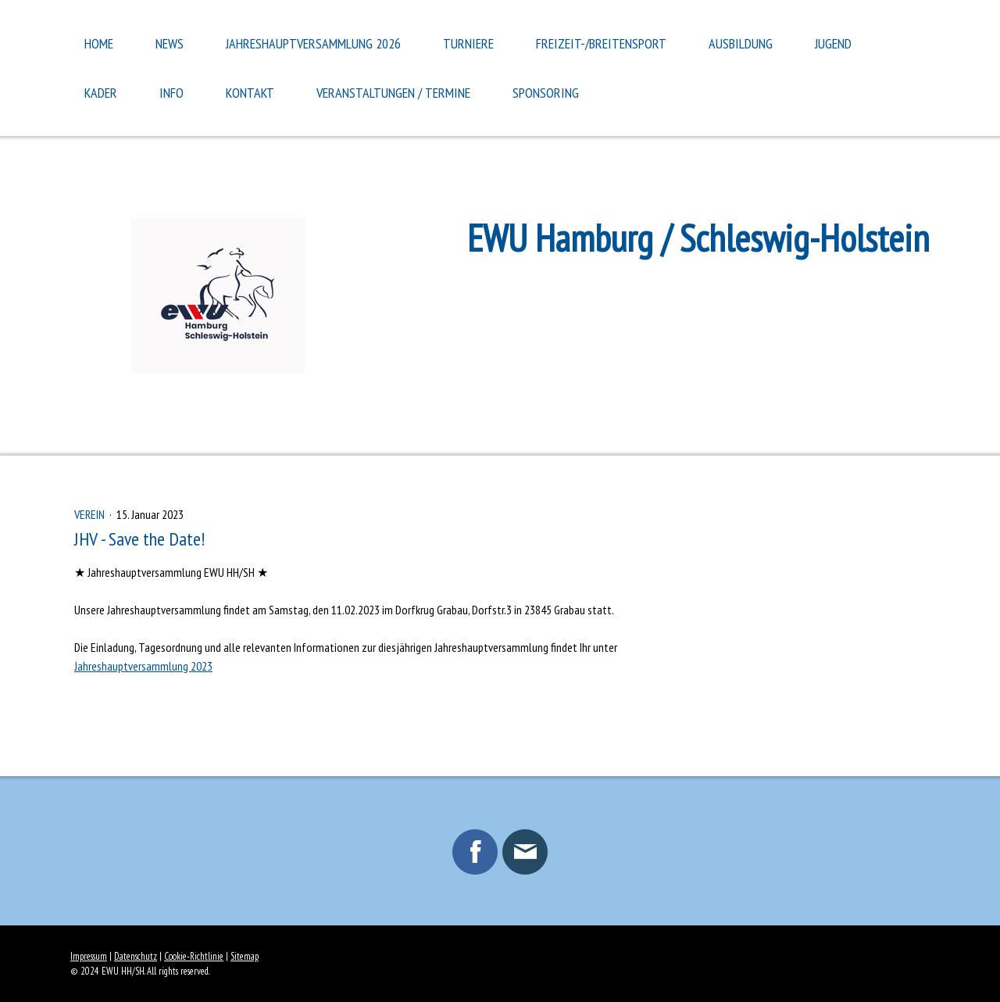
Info (171, 93)
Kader (100, 93)
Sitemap (244, 956)
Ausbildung (741, 43)
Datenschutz (135, 956)
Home (98, 43)
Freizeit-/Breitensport (601, 43)
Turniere (468, 43)
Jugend (833, 43)
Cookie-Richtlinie (193, 956)
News (169, 43)
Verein (90, 514)
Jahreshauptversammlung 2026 (313, 43)
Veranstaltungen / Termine (393, 93)
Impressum (88, 956)
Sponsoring (545, 93)
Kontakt (250, 93)
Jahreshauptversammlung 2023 (143, 666)
